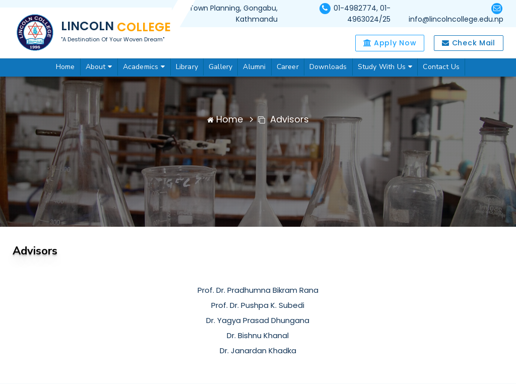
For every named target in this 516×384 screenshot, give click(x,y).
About (99, 67)
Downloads (328, 67)
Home (65, 67)
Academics (144, 67)
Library (187, 67)
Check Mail (468, 43)
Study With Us (385, 67)
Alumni (254, 67)
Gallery (220, 67)
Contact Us (441, 67)
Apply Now (390, 43)
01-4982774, (357, 8)
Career (288, 67)
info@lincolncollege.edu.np (456, 19)
